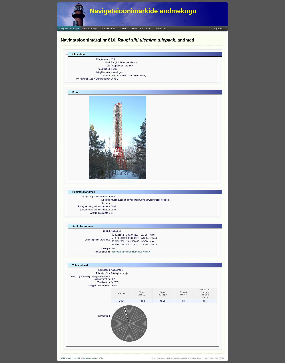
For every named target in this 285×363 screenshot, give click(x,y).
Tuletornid (123, 28)
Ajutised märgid (89, 28)
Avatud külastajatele (100, 213)
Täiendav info (160, 28)
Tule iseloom (103, 282)
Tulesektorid (104, 316)
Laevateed (145, 28)
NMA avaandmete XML (71, 358)
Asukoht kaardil (102, 251)
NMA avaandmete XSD (92, 358)
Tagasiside (219, 28)
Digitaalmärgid (108, 28)
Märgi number (103, 59)
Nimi (107, 62)
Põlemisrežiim (103, 273)
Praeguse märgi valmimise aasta (94, 206)
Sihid (134, 28)
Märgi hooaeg (103, 72)
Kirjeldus (105, 200)
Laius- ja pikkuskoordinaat (97, 239)
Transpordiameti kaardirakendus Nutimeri (131, 251)
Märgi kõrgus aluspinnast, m (96, 196)
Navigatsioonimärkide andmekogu (143, 11)
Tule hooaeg (104, 270)
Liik (108, 65)
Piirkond (106, 231)
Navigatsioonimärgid (69, 28)
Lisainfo (106, 203)
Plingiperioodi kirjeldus (99, 285)
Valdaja (106, 75)
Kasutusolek (104, 69)
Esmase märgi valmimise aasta (95, 209)
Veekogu (105, 248)
